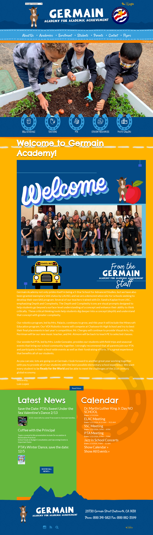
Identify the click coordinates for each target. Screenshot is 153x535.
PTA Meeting (94, 433)
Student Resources (100, 123)
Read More (76, 388)
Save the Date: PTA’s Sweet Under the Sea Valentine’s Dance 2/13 (45, 411)
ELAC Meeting (94, 419)
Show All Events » (97, 451)
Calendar (99, 400)
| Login (128, 3)
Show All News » (47, 470)
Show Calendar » (96, 447)
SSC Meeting (93, 426)
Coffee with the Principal (36, 430)
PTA (76, 123)
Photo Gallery (124, 123)
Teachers (53, 123)
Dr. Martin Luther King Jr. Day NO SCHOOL (108, 410)
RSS (50, 527)
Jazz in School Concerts (101, 440)
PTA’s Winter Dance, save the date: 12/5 (43, 449)
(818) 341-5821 (102, 517)
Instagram (44, 527)
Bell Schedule (29, 123)
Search (57, 527)
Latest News (42, 400)
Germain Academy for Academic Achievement (76, 23)
